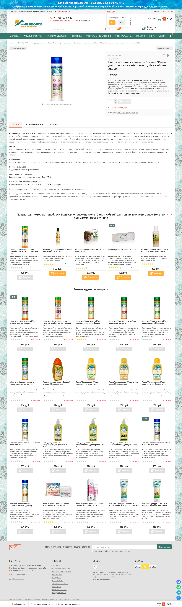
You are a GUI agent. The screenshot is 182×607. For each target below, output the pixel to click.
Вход (156, 11)
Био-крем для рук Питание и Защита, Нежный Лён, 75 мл (154, 505)
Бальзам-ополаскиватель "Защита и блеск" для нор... (22, 505)
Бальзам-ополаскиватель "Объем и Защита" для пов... (156, 444)
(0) (16, 268)
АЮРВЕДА (14, 36)
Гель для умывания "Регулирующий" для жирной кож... (55, 445)
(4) (115, 268)
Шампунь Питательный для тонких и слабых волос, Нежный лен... (24, 251)
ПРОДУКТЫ (90, 36)
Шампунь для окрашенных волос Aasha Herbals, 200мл (57, 250)
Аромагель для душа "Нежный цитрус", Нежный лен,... (56, 383)
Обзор (16, 125)
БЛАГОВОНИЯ (105, 36)
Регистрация (168, 11)
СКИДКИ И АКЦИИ (59, 593)
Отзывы (54, 124)
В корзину (27, 277)
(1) (49, 264)
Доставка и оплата (40, 11)
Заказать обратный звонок (62, 21)
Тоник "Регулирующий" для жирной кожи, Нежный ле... (154, 383)
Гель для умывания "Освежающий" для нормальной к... (90, 445)
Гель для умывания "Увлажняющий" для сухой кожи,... (124, 444)
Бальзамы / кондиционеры (127, 113)
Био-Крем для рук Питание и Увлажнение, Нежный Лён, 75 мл (123, 505)
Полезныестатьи (151, 28)
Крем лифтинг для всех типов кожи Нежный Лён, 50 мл (56, 505)
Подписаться (164, 547)
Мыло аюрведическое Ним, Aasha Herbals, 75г (90, 250)
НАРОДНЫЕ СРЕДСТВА (32, 36)
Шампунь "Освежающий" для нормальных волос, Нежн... (88, 322)
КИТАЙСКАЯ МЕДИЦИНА (56, 36)
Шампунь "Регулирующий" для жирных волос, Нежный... (155, 322)
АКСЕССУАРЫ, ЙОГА (123, 36)
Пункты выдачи (64, 11)
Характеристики (34, 125)
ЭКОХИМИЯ (140, 36)
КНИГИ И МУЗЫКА (157, 36)
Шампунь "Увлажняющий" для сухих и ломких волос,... (23, 322)
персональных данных (121, 551)
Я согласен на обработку (111, 551)
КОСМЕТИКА (76, 36)
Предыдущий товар (18, 48)
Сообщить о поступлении (119, 108)
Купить (126, 101)
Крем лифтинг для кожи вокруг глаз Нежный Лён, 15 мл (89, 505)
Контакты (53, 11)
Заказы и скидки (25, 11)
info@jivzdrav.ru (84, 21)
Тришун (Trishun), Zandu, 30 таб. (122, 249)
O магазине (13, 11)
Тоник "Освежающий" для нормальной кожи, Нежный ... (89, 383)
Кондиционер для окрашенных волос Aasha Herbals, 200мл (154, 250)
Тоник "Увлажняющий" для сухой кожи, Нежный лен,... (123, 383)
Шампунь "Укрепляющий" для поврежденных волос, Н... (23, 383)
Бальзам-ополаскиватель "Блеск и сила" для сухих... (25, 444)
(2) (82, 340)
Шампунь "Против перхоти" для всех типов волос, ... (122, 322)
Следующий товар (164, 48)
